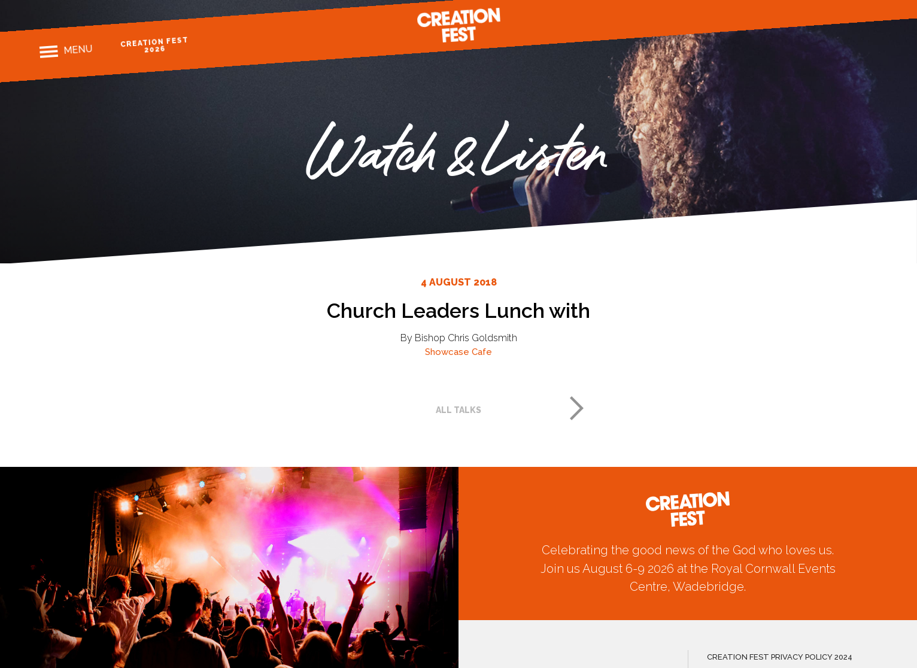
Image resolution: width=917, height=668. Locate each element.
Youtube (871, 8)
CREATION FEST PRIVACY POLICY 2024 (779, 656)
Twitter (850, 10)
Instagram (829, 11)
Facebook (808, 12)
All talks (458, 410)
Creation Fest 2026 (154, 45)
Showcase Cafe (458, 352)
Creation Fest (458, 25)
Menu (78, 49)
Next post (577, 408)
